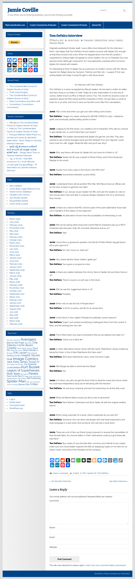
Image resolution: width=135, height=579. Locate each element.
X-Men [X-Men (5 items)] (34, 384)
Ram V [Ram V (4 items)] (21, 376)
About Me (96, 25)
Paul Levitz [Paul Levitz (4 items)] (12, 376)
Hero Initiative (15, 186)
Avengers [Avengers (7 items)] (28, 339)
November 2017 (16, 288)
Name (52, 528)
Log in (12, 399)
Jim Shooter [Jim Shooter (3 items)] (19, 364)
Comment (54, 501)
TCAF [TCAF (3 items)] (8, 384)
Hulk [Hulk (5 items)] (9, 359)
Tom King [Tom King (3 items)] (14, 384)
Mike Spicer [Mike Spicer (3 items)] (24, 374)
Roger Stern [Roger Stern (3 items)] (29, 376)
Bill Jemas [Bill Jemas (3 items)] (28, 343)
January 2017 (15, 303)
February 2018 (15, 285)
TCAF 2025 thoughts (18, 92)
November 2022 (16, 246)
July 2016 (13, 312)
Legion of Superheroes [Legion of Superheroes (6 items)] (23, 370)
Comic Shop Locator (18, 204)
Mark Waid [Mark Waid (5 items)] (13, 373)
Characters (88, 40)
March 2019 (14, 273)
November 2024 (16, 228)
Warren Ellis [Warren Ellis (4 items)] (23, 384)
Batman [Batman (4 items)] (10, 342)
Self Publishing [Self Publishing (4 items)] (33, 378)
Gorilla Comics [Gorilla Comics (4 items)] (14, 355)
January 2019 (15, 276)
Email (52, 537)
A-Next (76, 473)
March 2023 (14, 243)
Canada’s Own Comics (19, 195)
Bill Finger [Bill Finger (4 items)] (19, 342)
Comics (111, 40)
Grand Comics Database (20, 192)
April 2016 (13, 318)
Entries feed (14, 402)
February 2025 (15, 225)
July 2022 (13, 249)
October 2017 (15, 291)
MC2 (84, 473)
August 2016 (15, 309)
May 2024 (13, 231)
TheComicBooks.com (15, 25)
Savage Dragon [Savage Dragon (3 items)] (12, 378)
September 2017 (16, 294)
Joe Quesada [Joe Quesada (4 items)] (30, 364)
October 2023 (15, 240)
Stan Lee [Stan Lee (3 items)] (29, 382)
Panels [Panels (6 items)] (33, 373)
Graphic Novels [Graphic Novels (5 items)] (30, 355)
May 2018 (13, 279)
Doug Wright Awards (18, 201)
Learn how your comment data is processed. (105, 565)
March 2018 (14, 282)
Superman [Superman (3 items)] (36, 382)
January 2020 (15, 267)
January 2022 (15, 258)
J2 (81, 473)
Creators (119, 40)
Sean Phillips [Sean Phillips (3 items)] (22, 378)
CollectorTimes (100, 40)
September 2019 (17, 270)
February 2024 (15, 237)
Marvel (61, 43)
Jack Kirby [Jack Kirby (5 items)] (13, 361)
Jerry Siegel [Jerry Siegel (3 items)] (11, 364)
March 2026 (14, 219)
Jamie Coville (23, 10)
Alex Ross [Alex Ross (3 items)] (10, 340)
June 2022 (14, 252)
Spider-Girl (92, 473)
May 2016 (13, 315)
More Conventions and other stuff (24, 101)
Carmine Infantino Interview (19, 155)
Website (53, 547)
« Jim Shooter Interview (60, 481)
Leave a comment (60, 473)
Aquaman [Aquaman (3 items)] (17, 340)
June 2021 (14, 261)
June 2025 (14, 222)
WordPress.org (16, 408)
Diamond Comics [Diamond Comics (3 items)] (16, 350)
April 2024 (13, 234)
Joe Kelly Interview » (118, 481)
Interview (53, 43)
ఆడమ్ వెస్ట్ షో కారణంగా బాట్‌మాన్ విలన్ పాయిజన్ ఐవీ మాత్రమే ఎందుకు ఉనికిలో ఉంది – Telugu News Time (22, 149)
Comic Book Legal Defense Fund (24, 189)
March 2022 (14, 255)
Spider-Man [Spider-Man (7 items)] (16, 381)
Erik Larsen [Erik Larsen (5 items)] (20, 352)
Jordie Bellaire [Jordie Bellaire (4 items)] (14, 367)
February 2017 (15, 300)
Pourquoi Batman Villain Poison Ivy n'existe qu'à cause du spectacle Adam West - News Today (24, 137)
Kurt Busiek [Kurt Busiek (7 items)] (30, 367)
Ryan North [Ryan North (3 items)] (37, 376)
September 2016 (17, 306)
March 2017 (14, 297)
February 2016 (15, 324)
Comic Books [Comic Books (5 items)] (25, 345)
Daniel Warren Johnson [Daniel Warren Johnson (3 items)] (24, 348)
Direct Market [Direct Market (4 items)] (29, 350)
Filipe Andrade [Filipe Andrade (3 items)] (32, 353)
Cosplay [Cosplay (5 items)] (12, 348)
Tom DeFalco (103, 473)
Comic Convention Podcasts (43, 25)
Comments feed (16, 405)
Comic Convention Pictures (74, 25)
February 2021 (15, 264)
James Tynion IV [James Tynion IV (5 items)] (30, 361)
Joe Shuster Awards (18, 198)
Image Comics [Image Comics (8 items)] (25, 358)
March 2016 (14, 321)
